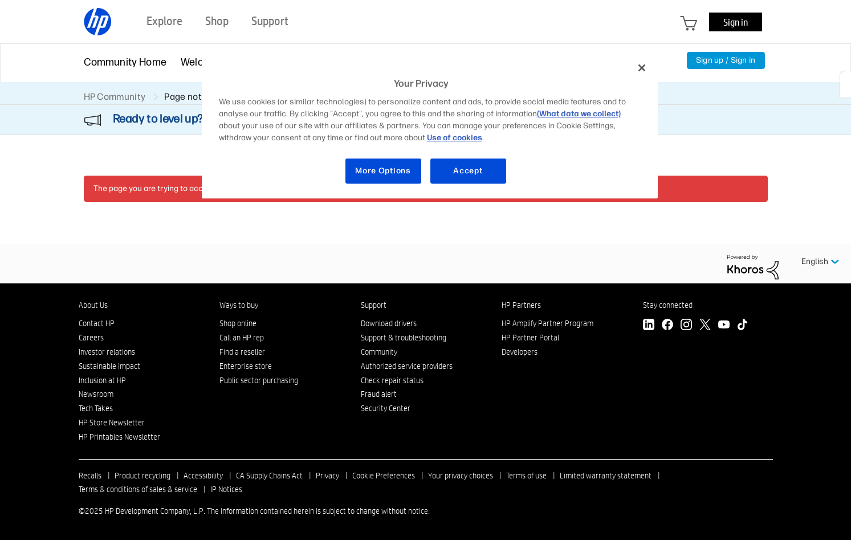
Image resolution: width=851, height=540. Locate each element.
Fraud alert (379, 394)
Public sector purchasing (258, 380)
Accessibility (203, 475)
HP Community (115, 96)
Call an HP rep (241, 337)
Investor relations (107, 352)
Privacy (327, 475)
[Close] (641, 67)
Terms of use (526, 475)
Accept (467, 171)
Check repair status (392, 380)
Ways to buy (238, 305)
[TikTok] (742, 326)
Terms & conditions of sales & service (138, 489)
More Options (382, 171)
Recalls (90, 475)
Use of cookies (454, 138)
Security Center (385, 408)
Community (379, 352)
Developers (520, 352)
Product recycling (142, 475)
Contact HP (97, 323)
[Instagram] (686, 326)
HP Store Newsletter (112, 422)
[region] (430, 126)
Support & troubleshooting (403, 337)
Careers (91, 337)
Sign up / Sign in (726, 60)
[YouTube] (724, 326)
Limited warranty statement (606, 475)
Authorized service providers (407, 366)
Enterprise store (245, 366)
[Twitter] (705, 326)
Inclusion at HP (102, 380)
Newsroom (96, 394)
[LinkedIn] (648, 326)
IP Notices (226, 489)
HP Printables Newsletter (119, 437)
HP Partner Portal (530, 337)
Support (373, 305)
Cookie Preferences (383, 475)
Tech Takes (96, 408)
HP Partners (521, 305)
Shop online (237, 323)
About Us (93, 305)
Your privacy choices (460, 475)
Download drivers (389, 323)
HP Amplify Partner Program (547, 323)
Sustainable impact (109, 366)
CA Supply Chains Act (269, 475)
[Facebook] (667, 326)
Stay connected (668, 305)
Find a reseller (242, 352)
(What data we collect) (579, 114)
